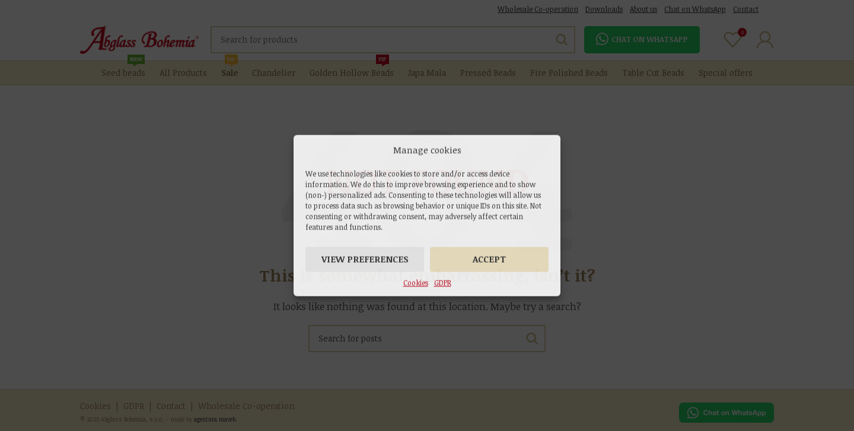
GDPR (442, 282)
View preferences (365, 258)
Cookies (415, 282)
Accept (489, 258)
